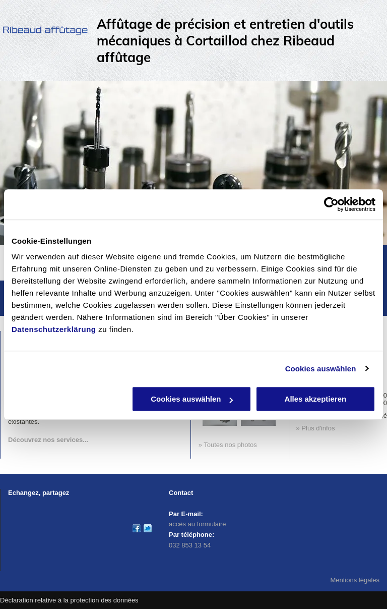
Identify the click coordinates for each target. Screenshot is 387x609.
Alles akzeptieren (316, 399)
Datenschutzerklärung (54, 329)
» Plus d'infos (315, 428)
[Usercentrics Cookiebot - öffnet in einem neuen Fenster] (331, 204)
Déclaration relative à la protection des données (69, 600)
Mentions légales (354, 580)
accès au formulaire (197, 524)
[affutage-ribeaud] (147, 528)
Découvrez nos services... (48, 440)
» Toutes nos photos (228, 445)
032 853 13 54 (190, 545)
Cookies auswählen (320, 368)
